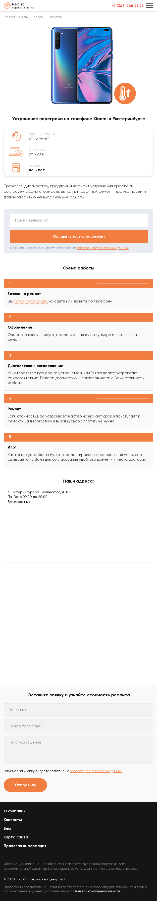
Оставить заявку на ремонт (79, 236)
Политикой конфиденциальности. (96, 891)
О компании (15, 811)
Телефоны (39, 16)
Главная (9, 16)
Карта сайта (16, 837)
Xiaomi (24, 16)
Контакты (13, 820)
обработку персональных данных (103, 248)
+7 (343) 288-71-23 (128, 6)
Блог (8, 828)
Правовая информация (25, 846)
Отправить (25, 785)
